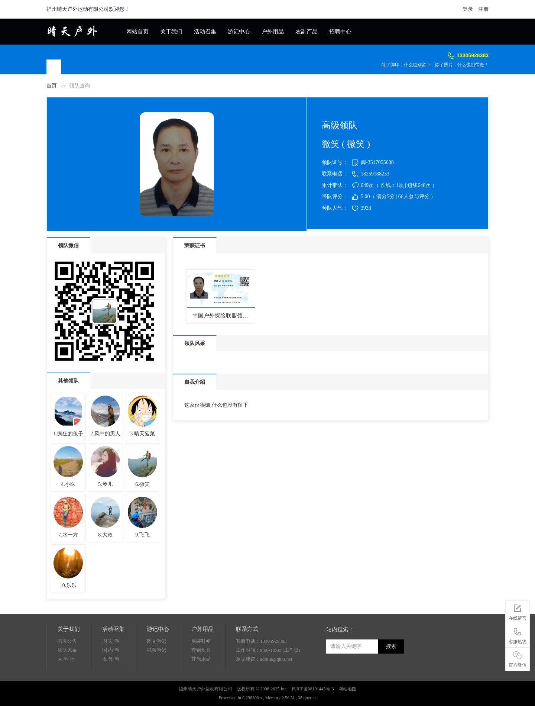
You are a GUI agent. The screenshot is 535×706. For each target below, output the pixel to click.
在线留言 (517, 611)
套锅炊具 (201, 650)
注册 (483, 9)
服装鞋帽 (201, 641)
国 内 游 (110, 650)
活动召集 (205, 32)
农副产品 (306, 32)
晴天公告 (67, 641)
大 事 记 (66, 659)
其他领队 (68, 381)
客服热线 (517, 634)
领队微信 (68, 245)
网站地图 (347, 689)
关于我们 (171, 32)
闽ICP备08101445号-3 (313, 689)
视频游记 (156, 650)
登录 (468, 9)
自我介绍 (194, 382)
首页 (51, 85)
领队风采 (194, 343)
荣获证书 (194, 245)
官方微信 (517, 658)
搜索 (391, 646)
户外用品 (273, 32)
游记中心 (239, 32)
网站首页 (137, 32)
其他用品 (201, 659)
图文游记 (156, 641)
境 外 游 (110, 659)
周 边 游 (110, 641)
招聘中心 (340, 32)
